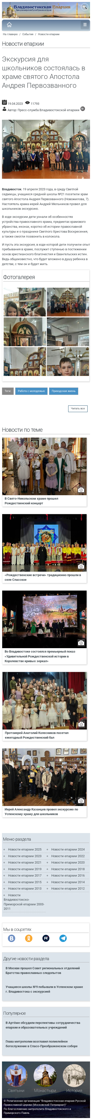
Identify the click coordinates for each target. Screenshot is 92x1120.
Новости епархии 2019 (24, 869)
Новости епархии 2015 (24, 882)
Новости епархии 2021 (24, 862)
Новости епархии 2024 (68, 849)
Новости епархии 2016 (68, 875)
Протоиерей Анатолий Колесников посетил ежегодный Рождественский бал (36, 735)
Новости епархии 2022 (68, 856)
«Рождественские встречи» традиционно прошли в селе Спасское (43, 577)
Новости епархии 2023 (24, 856)
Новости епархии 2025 (24, 849)
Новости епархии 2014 (68, 882)
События (27, 34)
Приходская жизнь (64, 391)
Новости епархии (48, 34)
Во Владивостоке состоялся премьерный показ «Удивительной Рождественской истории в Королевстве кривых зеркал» (40, 656)
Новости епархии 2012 (68, 888)
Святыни (16, 1090)
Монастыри (45, 1090)
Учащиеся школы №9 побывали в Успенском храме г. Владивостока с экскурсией (44, 989)
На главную (10, 34)
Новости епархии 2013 (24, 888)
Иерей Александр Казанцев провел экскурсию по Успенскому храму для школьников (41, 811)
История (74, 1090)
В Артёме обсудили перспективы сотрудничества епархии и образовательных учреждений (43, 1025)
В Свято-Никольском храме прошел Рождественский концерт (31, 501)
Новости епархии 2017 (24, 875)
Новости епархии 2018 (68, 869)
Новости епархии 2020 (68, 862)
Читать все (78, 408)
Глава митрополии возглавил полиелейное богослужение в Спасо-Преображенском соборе (42, 1044)
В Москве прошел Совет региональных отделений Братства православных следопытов (43, 970)
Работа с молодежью (31, 391)
